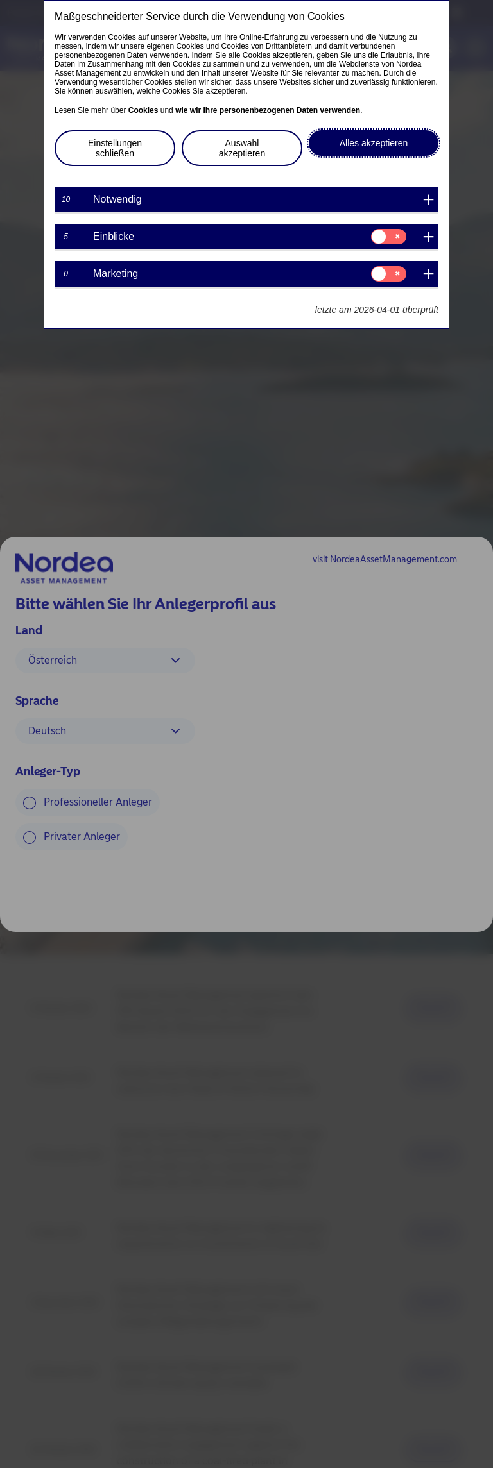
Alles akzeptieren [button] (374, 143)
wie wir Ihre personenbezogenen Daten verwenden (267, 110)
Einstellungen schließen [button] (115, 148)
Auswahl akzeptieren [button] (242, 148)
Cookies (143, 110)
